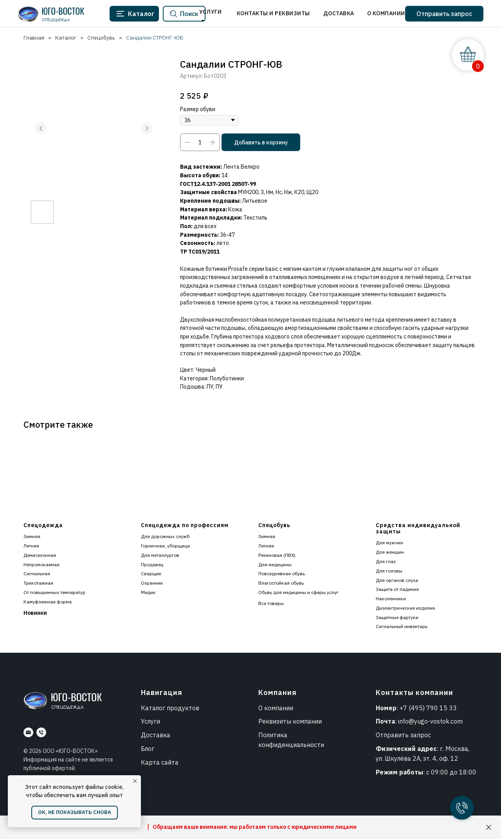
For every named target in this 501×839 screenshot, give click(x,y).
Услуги (150, 721)
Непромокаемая (41, 564)
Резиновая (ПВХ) (277, 555)
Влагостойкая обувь (281, 583)
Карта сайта (159, 762)
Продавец (152, 564)
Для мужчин (389, 543)
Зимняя (31, 536)
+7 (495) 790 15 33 (428, 708)
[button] (444, 14)
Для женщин (390, 552)
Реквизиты (274, 721)
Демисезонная (39, 555)
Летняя (31, 546)
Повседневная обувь (281, 573)
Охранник (152, 583)
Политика (272, 735)
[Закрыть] (488, 827)
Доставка (155, 735)
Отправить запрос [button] (403, 735)
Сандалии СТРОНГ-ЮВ (154, 37)
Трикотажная (38, 583)
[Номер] (41, 732)
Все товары (271, 603)
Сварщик (151, 573)
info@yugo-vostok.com (430, 721)
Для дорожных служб (165, 536)
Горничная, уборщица (165, 546)
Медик (148, 592)
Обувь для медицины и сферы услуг (298, 592)
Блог (147, 749)
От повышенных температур (54, 592)
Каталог (65, 37)
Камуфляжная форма (47, 602)
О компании (275, 708)
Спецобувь (101, 37)
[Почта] (28, 732)
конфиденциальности (291, 745)
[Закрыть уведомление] (135, 781)
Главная (33, 37)
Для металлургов (160, 555)
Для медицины (275, 564)
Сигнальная (36, 573)
